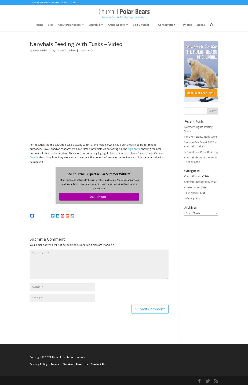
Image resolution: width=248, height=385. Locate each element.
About (65, 3)
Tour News (191, 192)
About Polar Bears (69, 24)
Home (39, 24)
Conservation (166, 24)
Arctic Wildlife (116, 24)
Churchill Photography (197, 181)
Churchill (94, 24)
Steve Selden (40, 50)
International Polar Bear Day (201, 152)
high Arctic (134, 149)
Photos (187, 24)
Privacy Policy (39, 364)
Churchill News (193, 176)
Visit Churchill (141, 24)
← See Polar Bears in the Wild (44, 3)
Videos (200, 24)
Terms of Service (61, 364)
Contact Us (98, 364)
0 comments (86, 50)
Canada (34, 157)
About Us (82, 364)
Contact (75, 3)
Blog (50, 24)
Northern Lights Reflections (201, 136)
